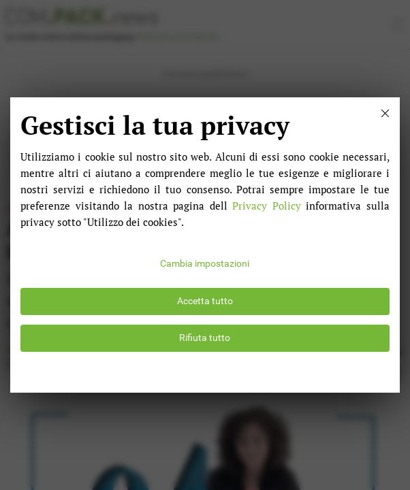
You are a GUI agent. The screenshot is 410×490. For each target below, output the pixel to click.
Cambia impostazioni (204, 264)
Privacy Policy (266, 205)
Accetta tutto (205, 301)
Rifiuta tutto (204, 338)
